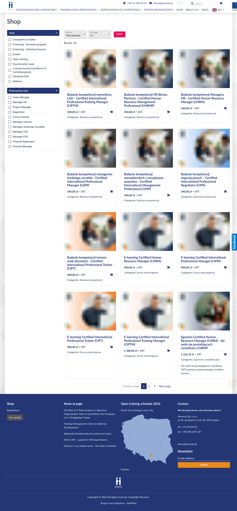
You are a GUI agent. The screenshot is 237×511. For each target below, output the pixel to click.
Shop (179, 9)
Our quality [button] (15, 417)
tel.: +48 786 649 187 (189, 431)
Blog (205, 9)
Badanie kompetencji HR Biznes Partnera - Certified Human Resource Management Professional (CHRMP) (145, 100)
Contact (183, 403)
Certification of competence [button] (120, 9)
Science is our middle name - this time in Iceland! (90, 445)
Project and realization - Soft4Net (118, 503)
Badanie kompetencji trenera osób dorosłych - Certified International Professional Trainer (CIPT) (89, 263)
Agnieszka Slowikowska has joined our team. (88, 433)
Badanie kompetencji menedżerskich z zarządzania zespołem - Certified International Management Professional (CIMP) (143, 181)
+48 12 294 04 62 (137, 3)
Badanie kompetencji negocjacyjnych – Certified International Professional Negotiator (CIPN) (199, 179)
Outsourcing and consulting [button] (36, 9)
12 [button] (91, 35)
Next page (165, 386)
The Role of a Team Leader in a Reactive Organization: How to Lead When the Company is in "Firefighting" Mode (89, 414)
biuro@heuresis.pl (163, 3)
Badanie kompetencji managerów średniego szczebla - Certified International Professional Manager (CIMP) (89, 179)
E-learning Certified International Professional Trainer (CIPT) (89, 338)
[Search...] (202, 3)
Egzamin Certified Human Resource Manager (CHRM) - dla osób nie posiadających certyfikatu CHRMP (203, 342)
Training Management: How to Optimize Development (85, 425)
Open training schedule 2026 (140, 403)
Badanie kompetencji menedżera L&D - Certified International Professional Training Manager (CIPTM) (89, 100)
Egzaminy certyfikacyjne (207, 359)
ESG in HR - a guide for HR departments (85, 439)
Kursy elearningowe (147, 272)
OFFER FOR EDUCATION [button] (158, 9)
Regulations (13, 410)
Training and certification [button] (78, 9)
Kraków (125, 469)
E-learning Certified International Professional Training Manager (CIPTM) (146, 340)
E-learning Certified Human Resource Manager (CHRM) (142, 259)
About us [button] (191, 9)
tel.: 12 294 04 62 (187, 426)
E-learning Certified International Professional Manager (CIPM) (203, 259)
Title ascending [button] (74, 35)
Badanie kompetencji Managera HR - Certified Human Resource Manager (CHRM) (202, 98)
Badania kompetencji (91, 117)
